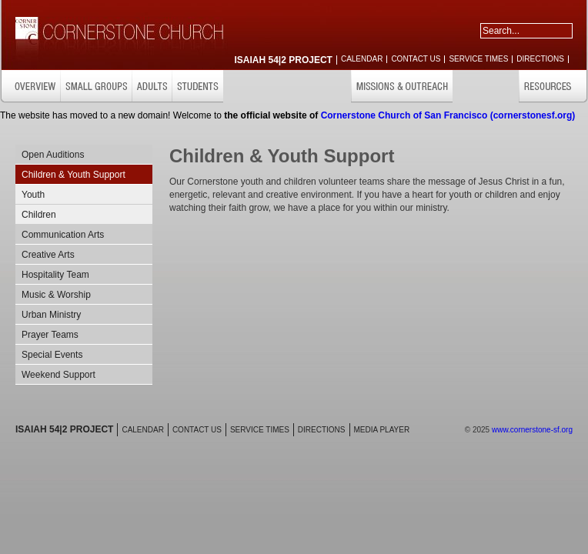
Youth (33, 194)
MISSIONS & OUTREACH (402, 86)
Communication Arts (63, 234)
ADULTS (152, 86)
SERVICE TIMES (478, 59)
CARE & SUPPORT (311, 86)
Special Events (52, 354)
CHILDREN (247, 86)
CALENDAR (362, 59)
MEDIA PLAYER (382, 430)
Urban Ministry (51, 314)
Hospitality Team (55, 274)
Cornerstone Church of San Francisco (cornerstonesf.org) (448, 115)
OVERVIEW (30, 86)
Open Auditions (53, 154)
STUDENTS (197, 86)
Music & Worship (56, 294)
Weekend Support (58, 374)
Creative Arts (48, 254)
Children (39, 214)
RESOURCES (553, 86)
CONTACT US (415, 59)
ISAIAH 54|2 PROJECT (283, 60)
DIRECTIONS (540, 59)
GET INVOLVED (486, 86)
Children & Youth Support (73, 174)
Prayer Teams (50, 334)
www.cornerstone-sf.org (532, 430)
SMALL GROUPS (96, 86)
